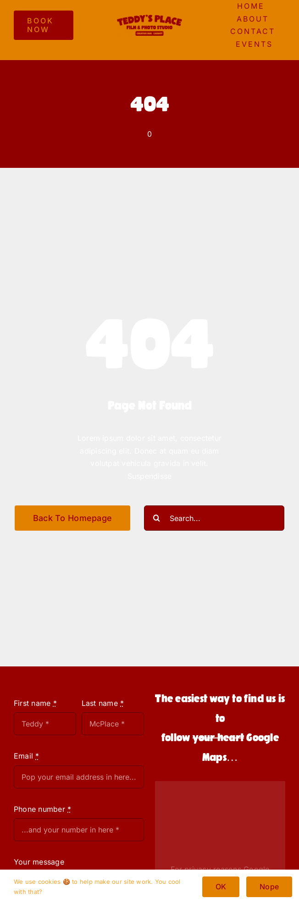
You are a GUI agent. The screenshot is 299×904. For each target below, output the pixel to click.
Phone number (42, 809)
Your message (39, 861)
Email (26, 755)
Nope (269, 886)
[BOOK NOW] (43, 25)
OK (221, 886)
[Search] (156, 518)
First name (35, 703)
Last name (103, 703)
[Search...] (214, 518)
